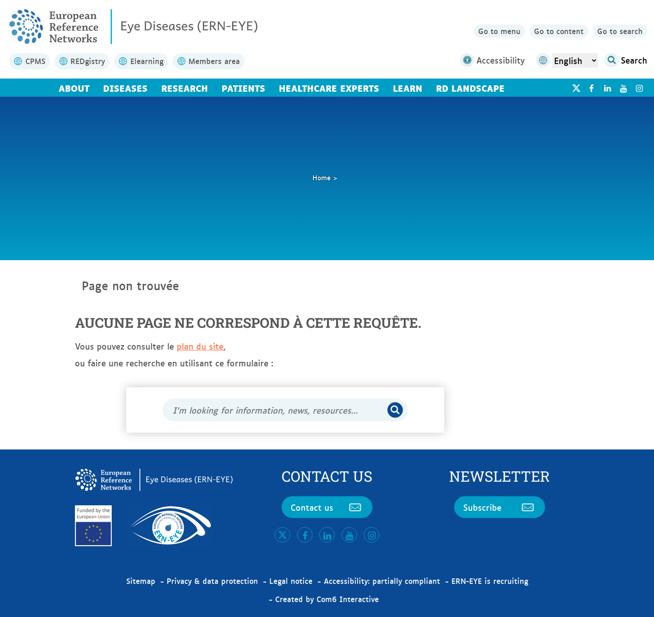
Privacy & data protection (212, 581)
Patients (243, 87)
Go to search (620, 31)
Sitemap (140, 581)
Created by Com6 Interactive (327, 599)
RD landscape (470, 87)
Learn (407, 87)
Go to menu (499, 31)
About (74, 87)
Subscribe (499, 507)
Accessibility (492, 60)
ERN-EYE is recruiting (489, 581)
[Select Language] (575, 60)
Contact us (327, 507)
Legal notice (290, 581)
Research (184, 87)
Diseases (125, 87)
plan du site (200, 346)
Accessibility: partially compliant (382, 581)
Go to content (559, 31)
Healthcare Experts (329, 87)
